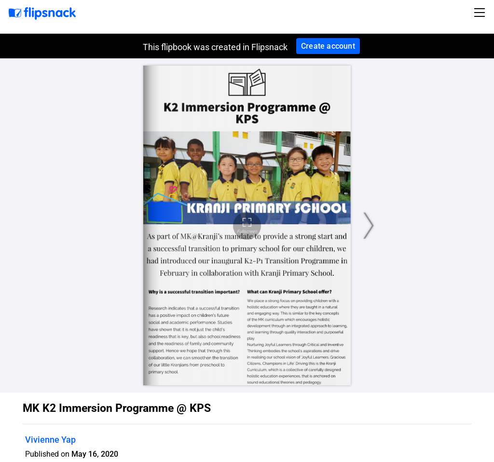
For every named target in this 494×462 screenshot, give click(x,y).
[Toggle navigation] (481, 12)
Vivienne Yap (50, 440)
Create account (328, 46)
